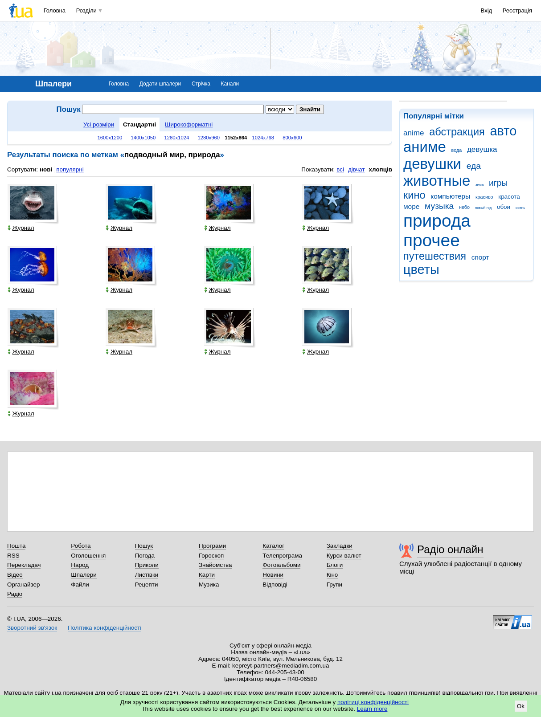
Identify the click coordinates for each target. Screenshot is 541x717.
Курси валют (344, 555)
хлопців (380, 169)
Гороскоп (211, 555)
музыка (439, 206)
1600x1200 (110, 137)
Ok (521, 706)
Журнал (21, 227)
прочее (431, 240)
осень (520, 208)
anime (413, 133)
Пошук (144, 545)
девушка (482, 149)
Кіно (332, 574)
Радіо (14, 594)
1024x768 (263, 137)
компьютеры (450, 196)
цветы (421, 269)
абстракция (457, 132)
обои (503, 207)
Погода (145, 555)
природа (437, 220)
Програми (212, 545)
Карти (207, 574)
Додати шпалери (160, 84)
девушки (432, 163)
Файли (80, 584)
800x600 (292, 137)
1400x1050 (143, 137)
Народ (80, 565)
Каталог (273, 545)
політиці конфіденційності (373, 702)
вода (456, 150)
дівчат (356, 169)
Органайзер (23, 584)
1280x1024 (176, 137)
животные (436, 180)
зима (479, 185)
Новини (272, 574)
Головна (55, 10)
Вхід (486, 10)
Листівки (147, 574)
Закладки (339, 545)
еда (474, 166)
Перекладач (24, 565)
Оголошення (88, 555)
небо (464, 207)
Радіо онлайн (450, 549)
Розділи (86, 10)
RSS (13, 555)
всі (340, 169)
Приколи (147, 565)
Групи (334, 584)
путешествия (434, 256)
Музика (209, 584)
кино (414, 195)
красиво (484, 197)
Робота (80, 545)
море (411, 206)
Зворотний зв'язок (32, 627)
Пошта (16, 545)
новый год (483, 208)
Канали (230, 84)
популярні (69, 169)
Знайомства (215, 565)
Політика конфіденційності (104, 627)
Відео (15, 574)
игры (498, 182)
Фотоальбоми (281, 565)
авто (503, 131)
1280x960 (208, 137)
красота (509, 196)
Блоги (335, 565)
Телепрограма (282, 555)
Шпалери (83, 574)
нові (46, 169)
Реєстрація (517, 10)
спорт (480, 257)
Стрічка (201, 84)
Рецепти (146, 584)
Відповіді (274, 584)
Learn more (372, 708)
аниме (424, 147)
